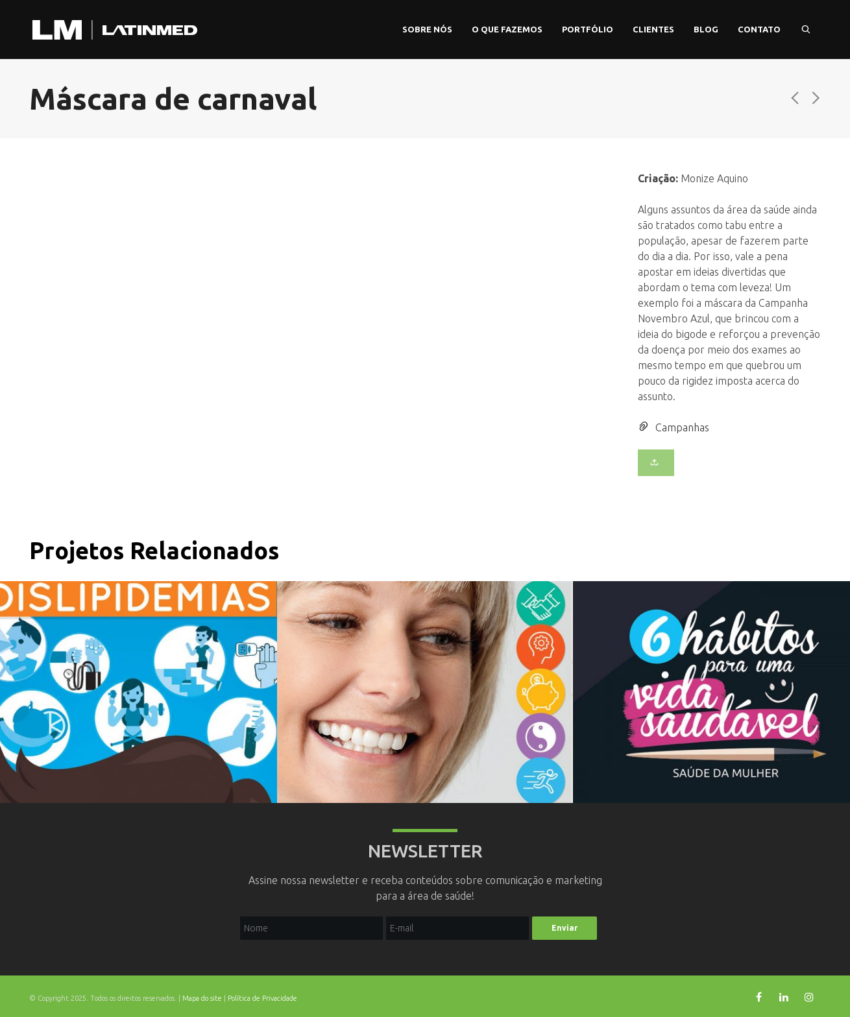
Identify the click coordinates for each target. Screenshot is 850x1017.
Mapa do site (202, 998)
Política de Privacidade (262, 998)
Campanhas (682, 427)
